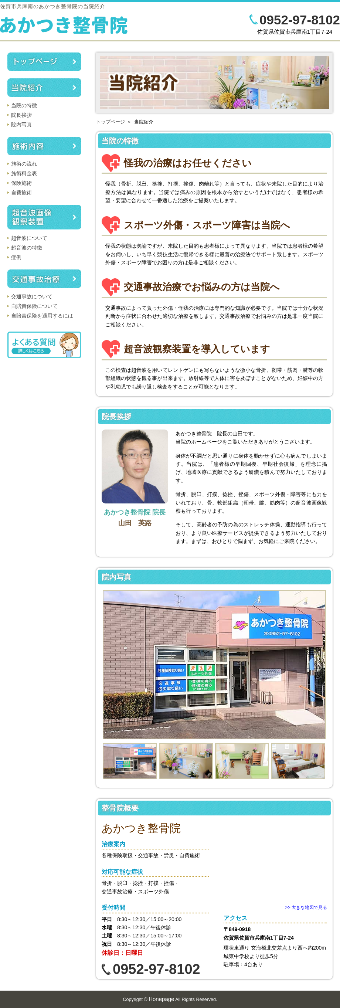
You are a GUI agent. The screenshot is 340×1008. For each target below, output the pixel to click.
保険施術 (21, 183)
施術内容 (44, 146)
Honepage (161, 999)
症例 (16, 257)
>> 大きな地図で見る (306, 907)
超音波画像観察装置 (44, 217)
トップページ (110, 122)
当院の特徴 (24, 105)
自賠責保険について (34, 306)
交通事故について (31, 296)
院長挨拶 (21, 115)
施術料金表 (24, 173)
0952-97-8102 (299, 20)
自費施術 (21, 193)
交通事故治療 (44, 278)
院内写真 (21, 125)
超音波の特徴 (26, 248)
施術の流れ (24, 164)
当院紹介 (44, 87)
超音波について (29, 238)
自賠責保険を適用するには (42, 316)
